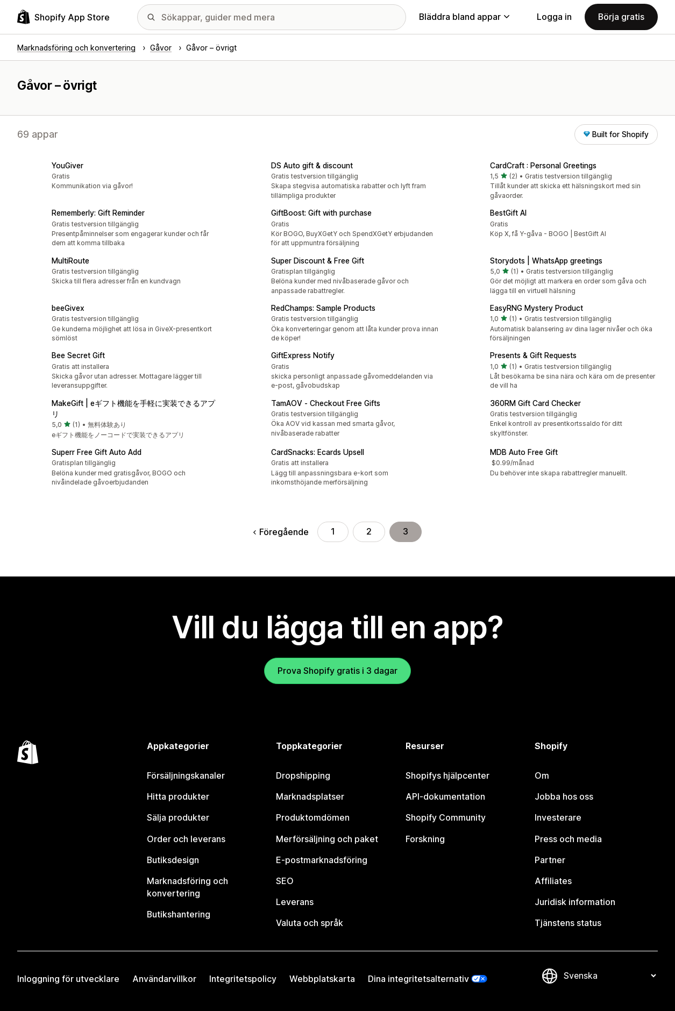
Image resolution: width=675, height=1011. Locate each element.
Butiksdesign (173, 860)
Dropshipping (303, 776)
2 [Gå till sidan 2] (369, 531)
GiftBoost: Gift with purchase (321, 213)
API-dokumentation (445, 797)
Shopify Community (446, 818)
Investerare (558, 818)
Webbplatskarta (322, 979)
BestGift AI (508, 213)
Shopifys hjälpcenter (447, 776)
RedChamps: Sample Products (323, 308)
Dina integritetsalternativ (418, 979)
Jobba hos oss (564, 797)
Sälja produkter (178, 818)
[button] (118, 176)
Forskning (425, 839)
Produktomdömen (313, 818)
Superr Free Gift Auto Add (96, 452)
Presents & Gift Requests (533, 355)
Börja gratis (621, 17)
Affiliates (553, 881)
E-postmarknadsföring (321, 860)
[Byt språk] (610, 975)
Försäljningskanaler (186, 776)
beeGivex (68, 308)
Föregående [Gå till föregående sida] (281, 532)
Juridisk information (575, 902)
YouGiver (67, 165)
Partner (550, 860)
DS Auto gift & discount (312, 165)
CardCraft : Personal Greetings (543, 165)
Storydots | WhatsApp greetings (546, 261)
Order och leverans (186, 839)
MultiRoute (70, 261)
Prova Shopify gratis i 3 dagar (337, 671)
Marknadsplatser (310, 797)
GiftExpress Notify (303, 355)
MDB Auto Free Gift (524, 452)
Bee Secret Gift (78, 355)
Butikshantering (178, 914)
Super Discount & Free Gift (317, 261)
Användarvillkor (164, 979)
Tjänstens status (568, 923)
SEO (285, 881)
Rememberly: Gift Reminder (98, 213)
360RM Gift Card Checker (535, 403)
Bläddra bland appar (464, 17)
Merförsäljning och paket (327, 839)
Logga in (554, 17)
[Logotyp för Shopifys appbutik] (63, 17)
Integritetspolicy (242, 979)
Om (542, 776)
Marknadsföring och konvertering (187, 887)
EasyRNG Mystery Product (536, 308)
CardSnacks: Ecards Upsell (317, 452)
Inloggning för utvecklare (68, 979)
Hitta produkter (178, 797)
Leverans (295, 902)
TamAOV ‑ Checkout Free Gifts (325, 403)
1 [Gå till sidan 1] (333, 531)
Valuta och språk (309, 923)
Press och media (568, 839)
